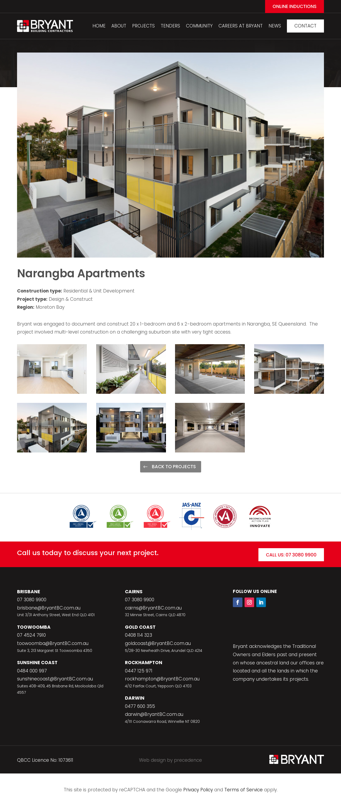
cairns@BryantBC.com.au (153, 608)
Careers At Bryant (240, 26)
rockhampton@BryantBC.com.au (162, 679)
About (118, 26)
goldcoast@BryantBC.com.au (158, 643)
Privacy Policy (198, 790)
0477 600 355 (140, 706)
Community (199, 26)
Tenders (170, 26)
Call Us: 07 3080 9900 (291, 555)
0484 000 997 (32, 671)
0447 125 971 (138, 671)
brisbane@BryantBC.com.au (48, 608)
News (275, 26)
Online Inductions (294, 6)
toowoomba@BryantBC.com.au (52, 643)
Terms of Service (243, 790)
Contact (305, 26)
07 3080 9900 (31, 599)
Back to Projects (174, 466)
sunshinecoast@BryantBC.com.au (55, 679)
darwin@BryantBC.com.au (154, 714)
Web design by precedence (170, 760)
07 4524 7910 (31, 635)
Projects (143, 26)
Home (98, 26)
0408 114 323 (138, 635)
